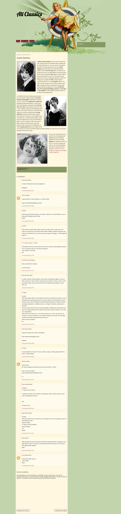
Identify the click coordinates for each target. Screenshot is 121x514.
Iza (22, 226)
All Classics (29, 13)
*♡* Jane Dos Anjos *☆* (28, 243)
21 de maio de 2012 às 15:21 (28, 433)
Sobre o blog (25, 41)
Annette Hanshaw (23, 58)
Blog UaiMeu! (25, 413)
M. (22, 348)
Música (24, 169)
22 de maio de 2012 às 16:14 (28, 450)
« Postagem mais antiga (60, 510)
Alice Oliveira (25, 329)
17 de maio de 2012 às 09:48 (28, 205)
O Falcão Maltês (26, 267)
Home (18, 41)
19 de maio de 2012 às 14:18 (28, 324)
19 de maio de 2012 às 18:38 (28, 343)
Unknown (24, 195)
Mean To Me (58, 148)
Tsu (22, 292)
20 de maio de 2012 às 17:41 (28, 379)
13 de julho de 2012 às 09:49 (28, 465)
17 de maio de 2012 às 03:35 (28, 190)
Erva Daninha (25, 455)
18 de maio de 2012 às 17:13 (28, 270)
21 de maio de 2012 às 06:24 (28, 408)
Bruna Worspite (25, 384)
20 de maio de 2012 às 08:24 (28, 356)
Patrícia (23, 438)
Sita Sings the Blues (54, 128)
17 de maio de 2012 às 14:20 (28, 238)
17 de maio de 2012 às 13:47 (28, 221)
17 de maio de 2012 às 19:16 (28, 255)
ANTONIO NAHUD (27, 260)
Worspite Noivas (26, 405)
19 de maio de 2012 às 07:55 (28, 287)
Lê (22, 210)
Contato (32, 41)
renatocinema (25, 180)
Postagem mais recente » (23, 510)
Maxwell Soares (26, 275)
